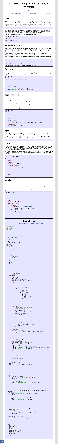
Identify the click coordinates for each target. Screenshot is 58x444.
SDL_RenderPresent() (46, 133)
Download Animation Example (36, 223)
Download (16, 223)
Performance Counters (17, 13)
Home (29, 10)
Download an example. (10, 190)
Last (2, 441)
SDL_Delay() (49, 103)
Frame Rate (25, 13)
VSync (39, 13)
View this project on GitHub (43, 442)
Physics (43, 13)
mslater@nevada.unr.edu (33, 442)
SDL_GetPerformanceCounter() (10, 50)
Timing (9, 13)
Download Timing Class (24, 223)
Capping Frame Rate (33, 13)
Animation (48, 13)
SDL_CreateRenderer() (9, 137)
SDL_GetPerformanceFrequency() (11, 54)
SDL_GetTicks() (19, 24)
